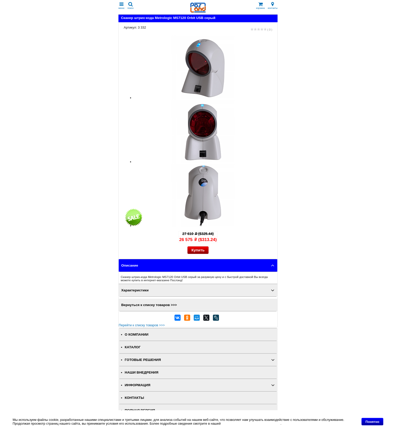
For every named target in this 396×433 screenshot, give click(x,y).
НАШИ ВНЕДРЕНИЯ (141, 372)
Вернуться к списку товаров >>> (149, 305)
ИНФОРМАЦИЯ (138, 385)
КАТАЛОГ (133, 347)
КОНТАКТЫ (134, 398)
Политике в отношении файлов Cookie (250, 423)
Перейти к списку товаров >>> (142, 325)
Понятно (372, 422)
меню (121, 5)
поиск (131, 5)
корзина (260, 5)
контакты (273, 5)
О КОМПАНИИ (136, 334)
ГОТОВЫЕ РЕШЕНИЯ (143, 360)
